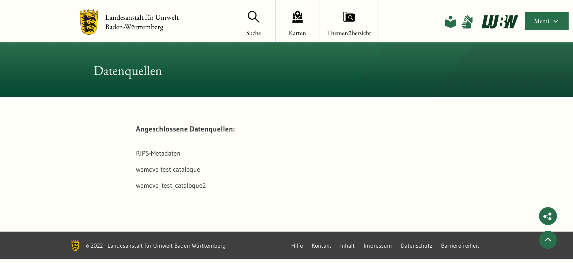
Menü (546, 20)
